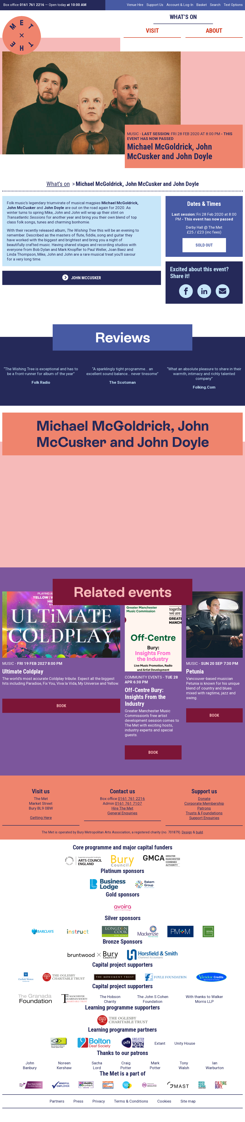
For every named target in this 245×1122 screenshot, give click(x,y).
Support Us (155, 5)
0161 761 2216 (131, 798)
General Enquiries (122, 813)
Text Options (233, 5)
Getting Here (41, 817)
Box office (23, 5)
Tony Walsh (184, 1065)
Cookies (164, 1101)
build (199, 832)
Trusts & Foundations (204, 813)
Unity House (184, 1043)
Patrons (204, 808)
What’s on (183, 16)
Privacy (99, 1101)
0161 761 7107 (128, 803)
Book (61, 705)
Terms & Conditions (131, 1101)
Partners (57, 1101)
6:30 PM (140, 682)
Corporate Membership (204, 803)
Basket (201, 5)
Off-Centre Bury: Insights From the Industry (145, 697)
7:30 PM (230, 663)
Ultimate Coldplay (22, 671)
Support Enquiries (204, 818)
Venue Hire (135, 5)
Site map (188, 1101)
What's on (58, 183)
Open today (67, 5)
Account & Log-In (179, 5)
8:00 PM (55, 663)
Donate (204, 798)
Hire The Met (122, 808)
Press (78, 1101)
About (214, 30)
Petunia (195, 671)
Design (187, 832)
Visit (152, 30)
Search (215, 5)
